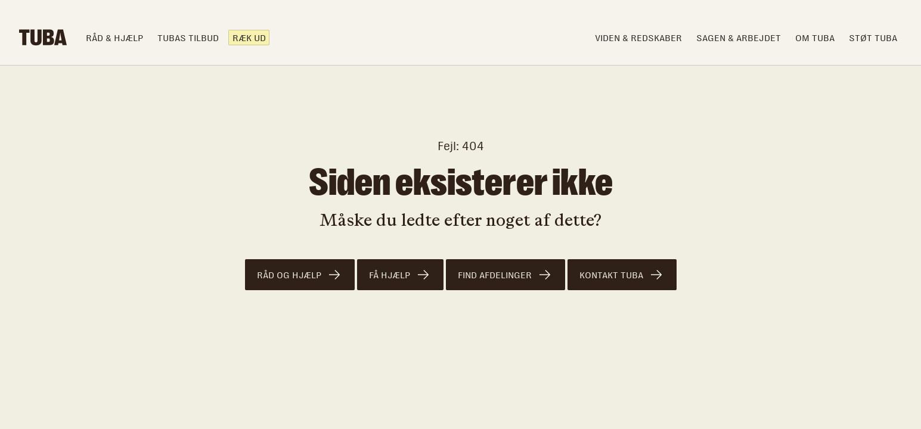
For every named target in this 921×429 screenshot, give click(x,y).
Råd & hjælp (114, 37)
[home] (43, 37)
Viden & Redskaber (638, 37)
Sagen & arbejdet (738, 37)
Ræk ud (249, 37)
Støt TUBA (873, 37)
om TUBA (815, 37)
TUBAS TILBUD (188, 37)
